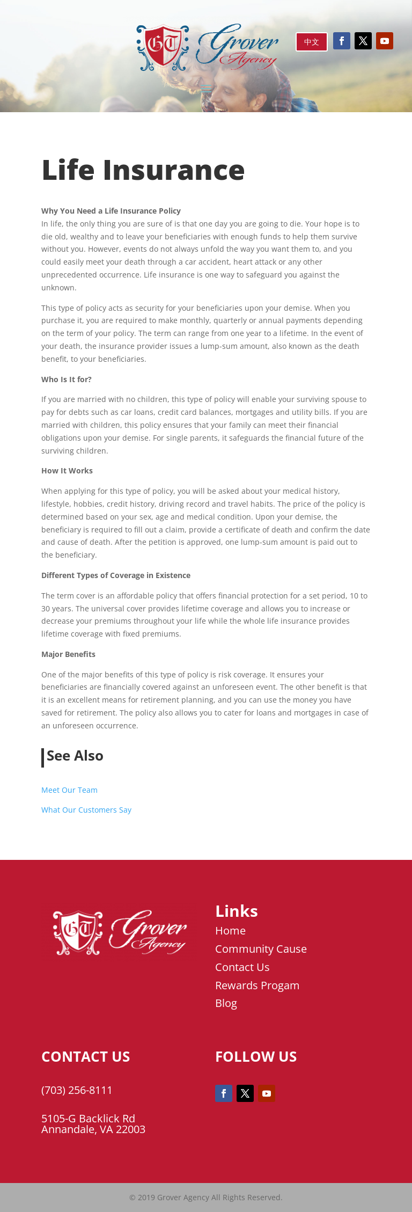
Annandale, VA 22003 (93, 1129)
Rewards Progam (257, 985)
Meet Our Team (69, 790)
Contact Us (242, 967)
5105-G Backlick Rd (88, 1118)
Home (230, 930)
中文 (311, 41)
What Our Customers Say (86, 810)
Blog (226, 1003)
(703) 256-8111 (77, 1090)
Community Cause (261, 948)
